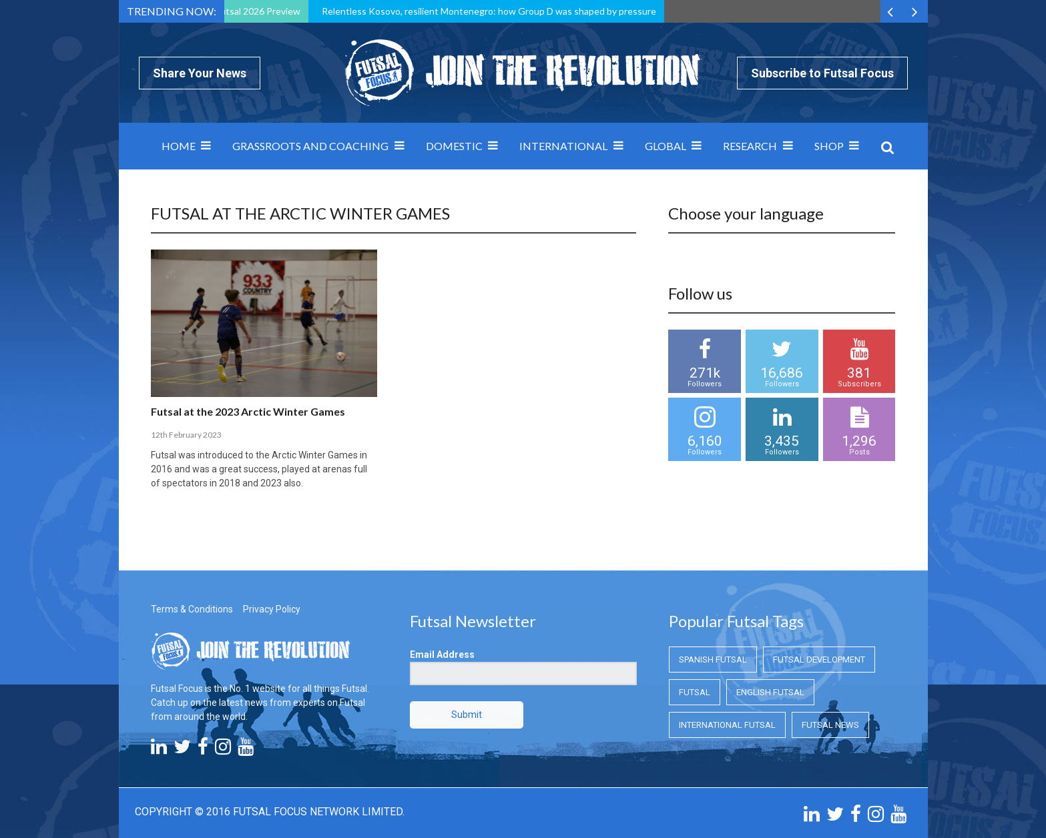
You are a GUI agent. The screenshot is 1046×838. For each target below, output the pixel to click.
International (563, 145)
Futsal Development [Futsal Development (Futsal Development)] (819, 660)
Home (179, 145)
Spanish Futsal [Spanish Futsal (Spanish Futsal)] (713, 660)
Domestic (454, 145)
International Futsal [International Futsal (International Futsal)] (727, 725)
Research (750, 145)
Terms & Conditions (192, 609)
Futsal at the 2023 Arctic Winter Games (248, 411)
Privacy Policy (271, 609)
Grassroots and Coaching (310, 145)
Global (665, 145)
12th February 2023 (186, 435)
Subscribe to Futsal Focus (822, 73)
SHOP (829, 145)
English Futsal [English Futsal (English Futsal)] (770, 692)
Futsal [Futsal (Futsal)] (694, 692)
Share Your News (199, 73)
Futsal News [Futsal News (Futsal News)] (830, 725)
